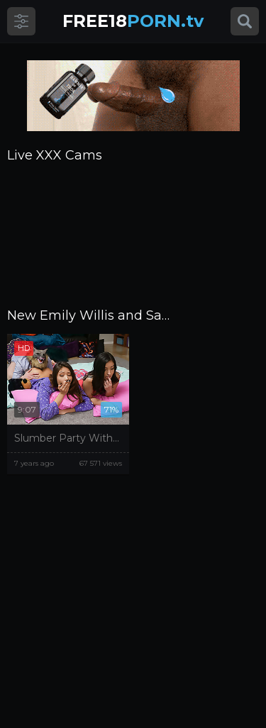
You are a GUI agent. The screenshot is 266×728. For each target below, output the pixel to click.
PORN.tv (133, 21)
